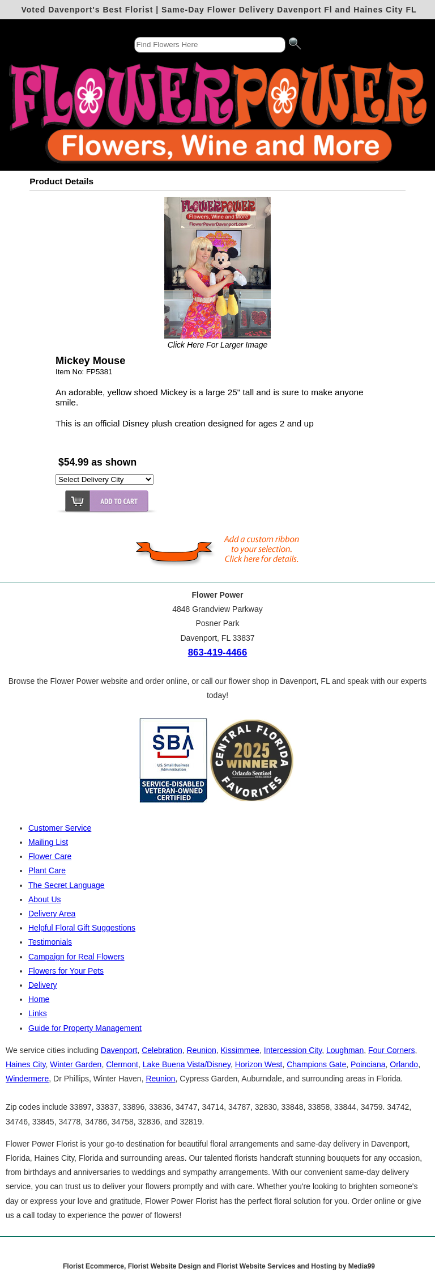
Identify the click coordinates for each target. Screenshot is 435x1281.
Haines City (26, 1064)
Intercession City (293, 1050)
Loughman (345, 1050)
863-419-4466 (218, 652)
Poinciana (368, 1064)
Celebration (162, 1050)
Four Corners (391, 1050)
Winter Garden (75, 1064)
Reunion (201, 1050)
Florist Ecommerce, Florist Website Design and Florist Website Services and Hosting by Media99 (219, 1266)
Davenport (119, 1050)
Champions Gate (316, 1064)
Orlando (404, 1064)
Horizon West (259, 1064)
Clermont (122, 1064)
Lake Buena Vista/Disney (187, 1064)
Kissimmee (240, 1050)
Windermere (27, 1078)
